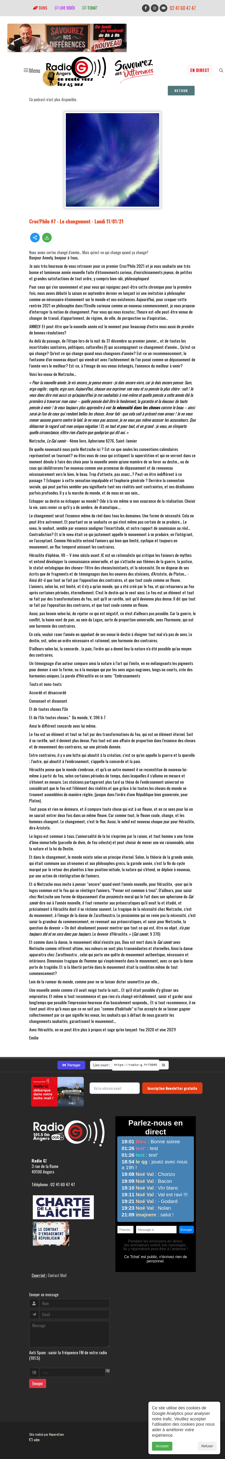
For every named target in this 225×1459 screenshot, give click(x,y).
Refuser (207, 1446)
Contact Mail (57, 1275)
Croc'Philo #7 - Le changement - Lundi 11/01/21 (76, 221)
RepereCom (56, 1434)
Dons (40, 8)
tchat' (90, 8)
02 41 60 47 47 (183, 8)
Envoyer (37, 1383)
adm (34, 1439)
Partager (71, 1065)
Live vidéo (65, 8)
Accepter (162, 1446)
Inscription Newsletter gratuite (172, 1088)
